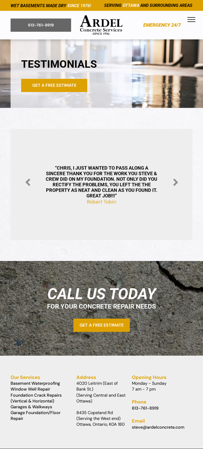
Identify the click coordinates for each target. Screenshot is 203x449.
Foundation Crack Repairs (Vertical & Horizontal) (36, 398)
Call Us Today (101, 294)
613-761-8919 (145, 408)
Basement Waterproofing (35, 383)
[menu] (191, 19)
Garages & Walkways (31, 407)
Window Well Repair (30, 389)
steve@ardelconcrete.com (158, 427)
